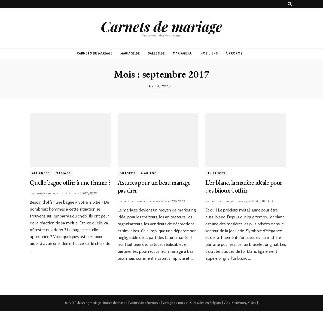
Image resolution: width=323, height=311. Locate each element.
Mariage (63, 173)
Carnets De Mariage (95, 53)
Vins (227, 303)
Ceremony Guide (244, 303)
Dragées (128, 173)
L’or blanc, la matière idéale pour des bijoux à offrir (243, 186)
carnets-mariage (46, 193)
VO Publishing (79, 303)
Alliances (41, 173)
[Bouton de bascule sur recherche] (290, 4)
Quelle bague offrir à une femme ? (70, 182)
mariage (95, 303)
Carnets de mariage (161, 26)
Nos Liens (209, 53)
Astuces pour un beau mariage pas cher (154, 186)
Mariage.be (130, 53)
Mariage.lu (183, 53)
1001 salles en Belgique (205, 303)
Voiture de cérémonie (144, 303)
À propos (234, 53)
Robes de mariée (115, 303)
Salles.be (156, 53)
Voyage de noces (174, 303)
